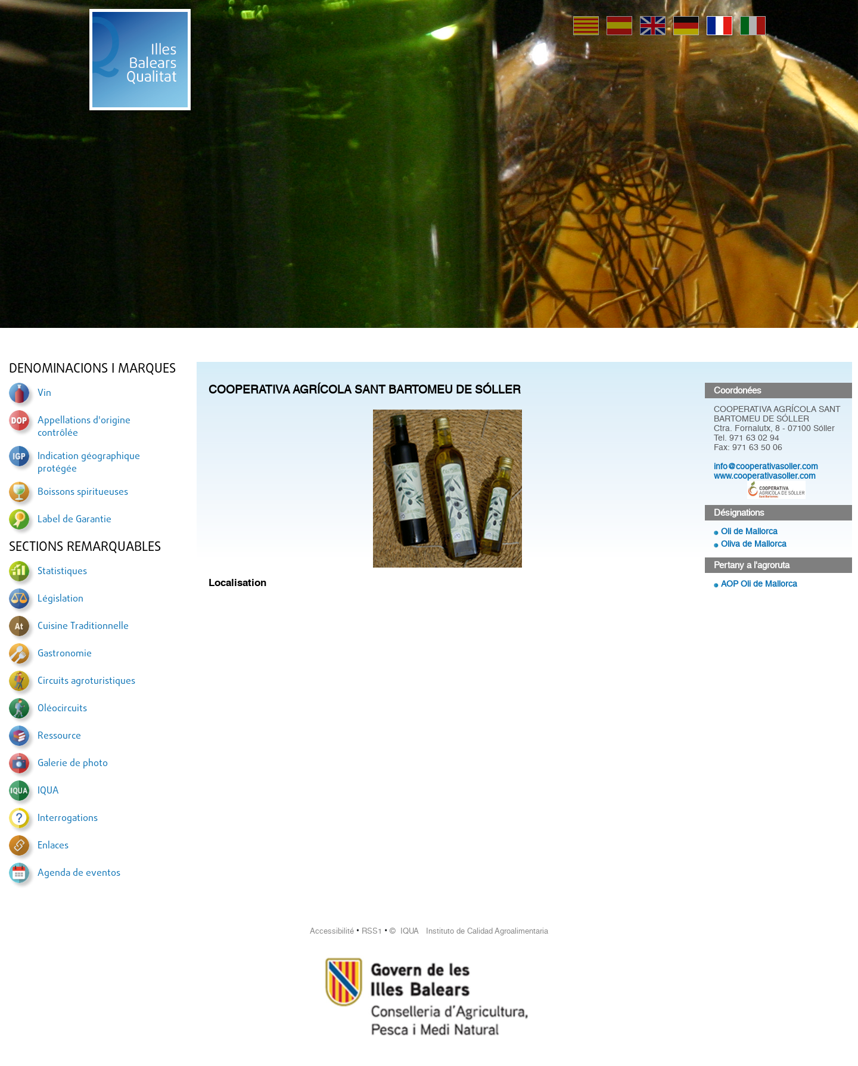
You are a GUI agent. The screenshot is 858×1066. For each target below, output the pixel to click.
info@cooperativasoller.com (766, 466)
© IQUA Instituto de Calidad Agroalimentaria (469, 930)
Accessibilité (332, 930)
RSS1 (372, 930)
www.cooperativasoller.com (765, 476)
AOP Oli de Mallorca (759, 583)
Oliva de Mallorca (753, 544)
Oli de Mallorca (749, 531)
